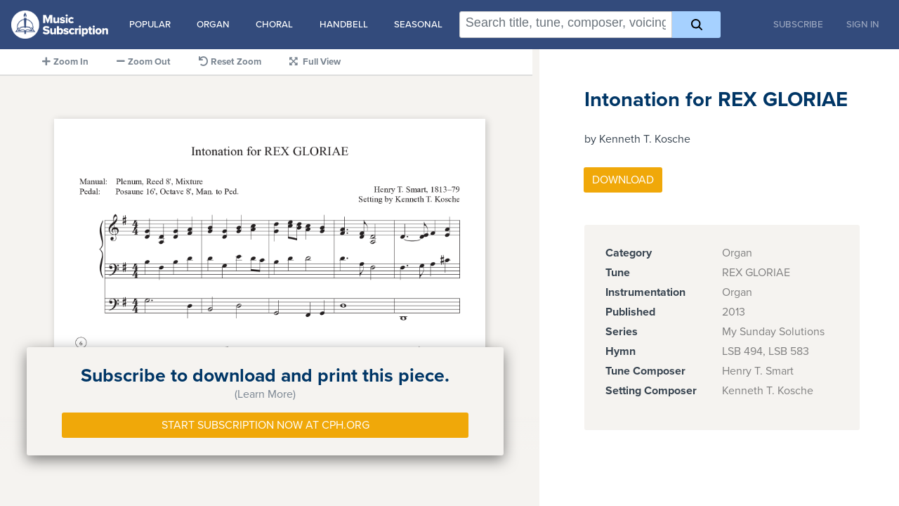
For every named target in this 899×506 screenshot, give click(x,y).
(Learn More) (265, 394)
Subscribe (798, 24)
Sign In (862, 24)
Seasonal (418, 24)
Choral (274, 24)
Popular (150, 24)
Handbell (344, 24)
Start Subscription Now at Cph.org (265, 425)
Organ (213, 24)
